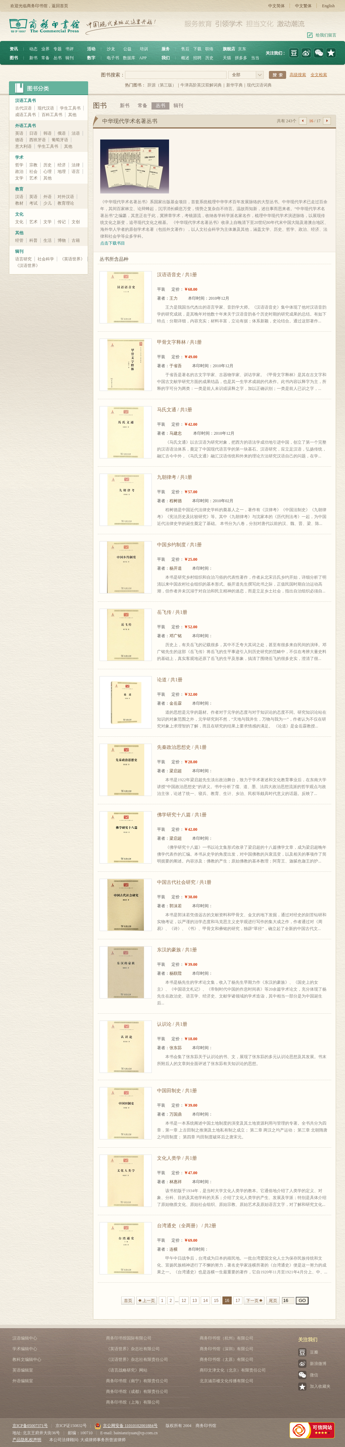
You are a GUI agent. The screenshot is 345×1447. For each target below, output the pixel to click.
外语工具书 (25, 125)
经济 (62, 165)
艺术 (33, 178)
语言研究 (23, 259)
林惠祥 (175, 1181)
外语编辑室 (22, 1380)
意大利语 (23, 146)
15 (216, 1300)
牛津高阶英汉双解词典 (201, 85)
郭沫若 (175, 905)
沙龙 (111, 48)
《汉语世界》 (27, 265)
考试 (33, 203)
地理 (62, 171)
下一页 (252, 1300)
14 (205, 1300)
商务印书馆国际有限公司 (128, 1338)
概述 (185, 57)
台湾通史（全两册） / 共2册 (186, 1225)
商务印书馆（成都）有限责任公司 (137, 1391)
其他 (72, 114)
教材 (19, 203)
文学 (19, 178)
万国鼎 (175, 1114)
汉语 (19, 196)
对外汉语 (66, 196)
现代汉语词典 (259, 85)
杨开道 (175, 568)
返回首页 (60, 5)
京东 (242, 48)
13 (194, 1300)
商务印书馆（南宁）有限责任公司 (137, 1380)
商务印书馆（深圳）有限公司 (226, 1348)
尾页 (273, 1300)
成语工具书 (25, 114)
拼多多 (241, 57)
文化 (19, 214)
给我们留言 (326, 35)
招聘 (197, 57)
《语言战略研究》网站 (126, 1370)
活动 (91, 48)
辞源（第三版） (161, 85)
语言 (76, 171)
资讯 (14, 48)
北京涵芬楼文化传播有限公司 (226, 1380)
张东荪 (175, 1047)
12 (183, 1300)
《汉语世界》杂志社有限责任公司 (137, 1359)
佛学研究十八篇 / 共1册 (182, 814)
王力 (173, 298)
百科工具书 (52, 114)
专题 (57, 48)
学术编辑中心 (24, 1348)
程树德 (175, 500)
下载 (197, 48)
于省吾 (175, 365)
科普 (33, 240)
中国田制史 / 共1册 (177, 1090)
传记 (62, 221)
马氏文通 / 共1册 (174, 409)
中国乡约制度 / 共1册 (179, 544)
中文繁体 (303, 5)
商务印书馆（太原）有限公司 (226, 1359)
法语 (76, 133)
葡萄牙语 (60, 139)
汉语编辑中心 (24, 1338)
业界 (45, 48)
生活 (47, 240)
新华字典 (234, 85)
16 (227, 1300)
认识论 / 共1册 (172, 1024)
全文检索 (319, 74)
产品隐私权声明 (26, 1439)
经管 (19, 240)
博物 (62, 240)
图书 (14, 57)
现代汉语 (46, 108)
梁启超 (175, 770)
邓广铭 (175, 635)
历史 (209, 57)
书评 (69, 48)
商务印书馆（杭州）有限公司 (226, 1338)
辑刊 (69, 57)
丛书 (57, 57)
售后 (185, 48)
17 (238, 1300)
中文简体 (276, 5)
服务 (165, 48)
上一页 (149, 1300)
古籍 (76, 240)
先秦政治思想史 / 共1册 (182, 747)
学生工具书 (70, 108)
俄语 (62, 133)
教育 (19, 189)
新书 (33, 57)
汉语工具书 (25, 100)
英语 (19, 133)
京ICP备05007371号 (30, 1425)
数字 (91, 57)
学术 (19, 157)
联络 (209, 48)
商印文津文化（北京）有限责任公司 (233, 1370)
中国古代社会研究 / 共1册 (184, 882)
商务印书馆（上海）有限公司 (133, 1402)
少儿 (47, 203)
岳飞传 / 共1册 (172, 612)
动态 (33, 48)
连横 (173, 1249)
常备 (45, 57)
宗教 (33, 165)
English (328, 5)
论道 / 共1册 (169, 679)
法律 (76, 165)
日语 (33, 133)
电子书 (113, 57)
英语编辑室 (22, 1370)
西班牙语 (37, 139)
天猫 (227, 57)
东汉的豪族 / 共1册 (177, 949)
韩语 (47, 133)
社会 (33, 171)
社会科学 (46, 259)
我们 (165, 57)
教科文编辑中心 (26, 1359)
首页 (128, 1300)
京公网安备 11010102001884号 (126, 1425)
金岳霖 (175, 703)
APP (143, 57)
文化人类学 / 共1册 (177, 1158)
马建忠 (176, 433)
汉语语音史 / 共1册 (177, 274)
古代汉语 (23, 108)
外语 (47, 196)
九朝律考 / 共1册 (174, 477)
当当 (255, 57)
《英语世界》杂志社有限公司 (133, 1348)
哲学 (19, 165)
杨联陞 (175, 973)
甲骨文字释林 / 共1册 (179, 342)
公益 (127, 48)
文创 (76, 221)
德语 (19, 139)
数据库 (129, 57)
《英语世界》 (72, 259)
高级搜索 (298, 74)
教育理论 (66, 203)
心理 (47, 171)
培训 (144, 48)
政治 (19, 171)
